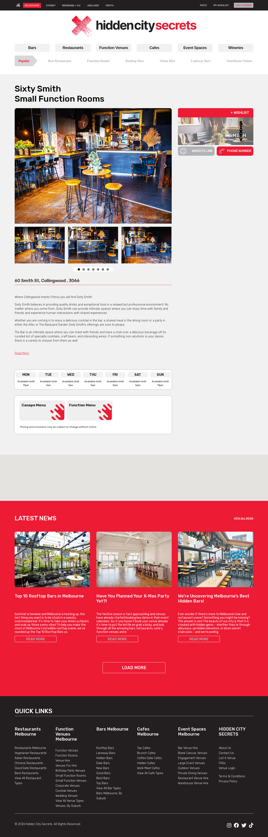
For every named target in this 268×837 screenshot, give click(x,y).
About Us (225, 748)
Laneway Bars (201, 61)
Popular (24, 61)
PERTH (109, 5)
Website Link (196, 151)
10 (108, 269)
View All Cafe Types (150, 773)
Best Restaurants (59, 61)
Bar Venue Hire (188, 748)
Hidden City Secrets (232, 732)
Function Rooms (98, 61)
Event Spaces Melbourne (192, 732)
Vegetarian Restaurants (31, 753)
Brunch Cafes (146, 753)
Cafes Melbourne (148, 732)
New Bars (102, 768)
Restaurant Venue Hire (193, 778)
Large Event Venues (191, 763)
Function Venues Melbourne (66, 734)
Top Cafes (144, 748)
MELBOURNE (32, 5)
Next (165, 166)
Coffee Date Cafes (149, 758)
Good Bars (103, 773)
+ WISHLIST (240, 113)
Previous (154, 426)
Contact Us (226, 753)
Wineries (235, 48)
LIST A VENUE (244, 5)
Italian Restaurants (27, 758)
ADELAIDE (93, 5)
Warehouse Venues (239, 61)
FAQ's (203, 5)
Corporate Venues (67, 786)
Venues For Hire (66, 765)
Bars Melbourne (112, 729)
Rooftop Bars (134, 61)
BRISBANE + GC (71, 5)
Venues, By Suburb (68, 806)
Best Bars (103, 778)
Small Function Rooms (70, 775)
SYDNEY (50, 5)
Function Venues (113, 48)
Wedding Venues (66, 796)
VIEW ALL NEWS (243, 518)
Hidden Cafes (146, 763)
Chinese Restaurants (29, 763)
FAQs (222, 763)
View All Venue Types (69, 801)
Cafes (154, 48)
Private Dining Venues (192, 773)
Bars (32, 48)
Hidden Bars (104, 758)
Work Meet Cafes (148, 768)
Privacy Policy (228, 781)
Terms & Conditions (232, 776)
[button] (134, 474)
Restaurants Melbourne (28, 732)
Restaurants (73, 48)
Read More (22, 353)
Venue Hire (167, 61)
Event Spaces (195, 48)
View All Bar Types (108, 788)
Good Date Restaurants (30, 768)
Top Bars (102, 783)
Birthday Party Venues (70, 770)
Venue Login (227, 768)
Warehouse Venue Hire (193, 783)
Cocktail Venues (66, 791)
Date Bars (103, 763)
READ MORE (35, 639)
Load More (134, 667)
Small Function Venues (70, 781)
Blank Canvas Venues (192, 753)
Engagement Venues (192, 758)
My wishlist (221, 5)
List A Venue (227, 758)
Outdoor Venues (189, 768)
